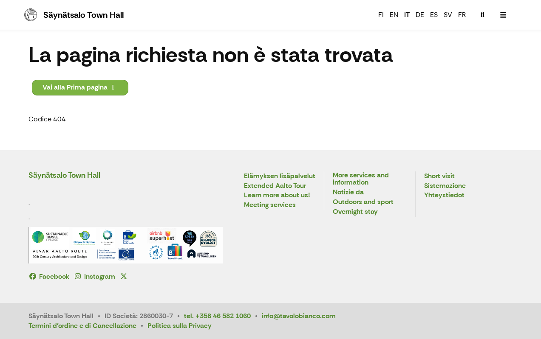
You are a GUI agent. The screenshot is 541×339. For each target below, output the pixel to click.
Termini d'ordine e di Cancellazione (82, 325)
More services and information (361, 179)
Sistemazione (445, 186)
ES (434, 14)
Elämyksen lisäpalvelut (279, 176)
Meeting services (270, 205)
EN (394, 14)
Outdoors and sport (363, 202)
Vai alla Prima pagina (80, 87)
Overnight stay (355, 212)
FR (462, 14)
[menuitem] (482, 15)
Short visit (439, 176)
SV (448, 14)
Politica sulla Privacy (179, 325)
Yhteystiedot (444, 195)
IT (407, 14)
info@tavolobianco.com (299, 315)
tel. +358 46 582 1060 (217, 315)
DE (420, 14)
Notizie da (348, 192)
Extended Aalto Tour (275, 186)
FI (381, 14)
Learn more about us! (277, 195)
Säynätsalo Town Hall (64, 175)
